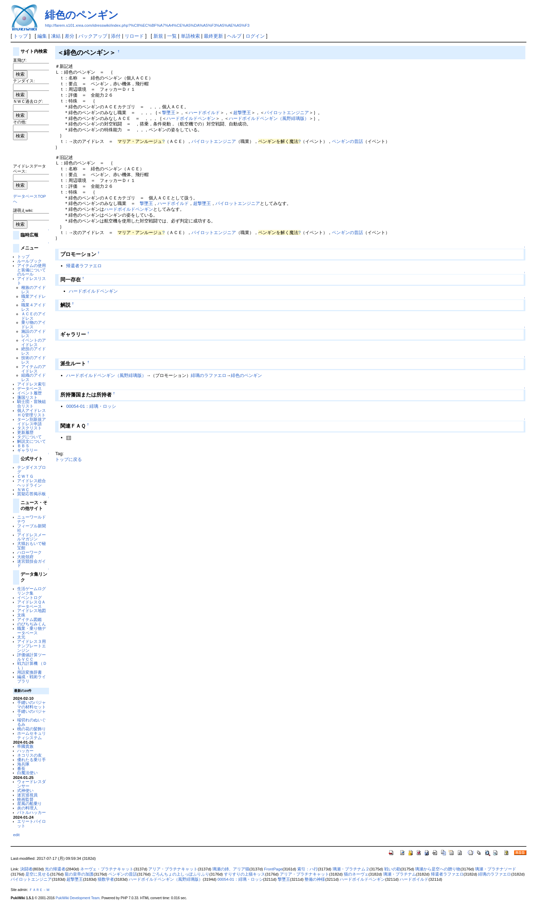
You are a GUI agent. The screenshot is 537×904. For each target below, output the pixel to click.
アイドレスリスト (31, 280)
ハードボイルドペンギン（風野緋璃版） (269, 118)
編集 (42, 36)
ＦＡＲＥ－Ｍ (39, 890)
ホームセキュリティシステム (31, 735)
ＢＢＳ (23, 445)
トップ (20, 36)
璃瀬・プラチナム (399, 874)
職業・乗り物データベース (31, 630)
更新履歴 (25, 432)
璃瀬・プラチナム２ (351, 869)
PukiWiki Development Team (78, 898)
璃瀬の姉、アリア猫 (230, 869)
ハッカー (25, 750)
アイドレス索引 (31, 384)
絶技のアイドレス (33, 350)
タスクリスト (29, 428)
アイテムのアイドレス (33, 368)
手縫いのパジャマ (31, 713)
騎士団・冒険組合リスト (31, 403)
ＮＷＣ (23, 489)
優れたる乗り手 (31, 759)
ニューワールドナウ (31, 519)
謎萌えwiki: (23, 210)
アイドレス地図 (31, 610)
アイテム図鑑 (29, 619)
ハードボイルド (204, 112)
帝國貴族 (25, 746)
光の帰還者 (55, 869)
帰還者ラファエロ (84, 265)
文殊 (21, 615)
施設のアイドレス (33, 333)
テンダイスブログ (31, 469)
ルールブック (29, 261)
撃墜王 (168, 112)
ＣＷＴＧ (25, 476)
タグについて (29, 437)
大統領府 (25, 556)
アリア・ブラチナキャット (173, 869)
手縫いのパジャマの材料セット (31, 704)
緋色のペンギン (81, 15)
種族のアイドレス (33, 289)
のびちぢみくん (31, 624)
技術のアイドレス (33, 359)
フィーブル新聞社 (31, 528)
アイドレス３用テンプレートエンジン (31, 645)
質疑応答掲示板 (31, 493)
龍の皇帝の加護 (79, 874)
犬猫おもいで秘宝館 (31, 545)
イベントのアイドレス (33, 342)
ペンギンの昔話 (347, 141)
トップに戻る (68, 459)
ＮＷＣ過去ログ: (28, 101)
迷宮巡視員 (27, 795)
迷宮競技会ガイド (31, 563)
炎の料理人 (27, 808)
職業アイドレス (33, 298)
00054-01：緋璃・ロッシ (91, 406)
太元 (21, 637)
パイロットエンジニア (286, 112)
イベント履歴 (29, 393)
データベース (29, 388)
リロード (134, 36)
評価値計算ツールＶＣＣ (31, 656)
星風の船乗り (29, 803)
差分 (69, 36)
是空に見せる (37, 874)
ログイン (255, 36)
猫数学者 (106, 879)
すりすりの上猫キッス (244, 874)
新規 (158, 36)
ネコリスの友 (29, 755)
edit (16, 834)
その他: (19, 122)
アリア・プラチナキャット (304, 874)
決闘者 (26, 869)
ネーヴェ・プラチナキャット (107, 869)
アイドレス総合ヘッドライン (31, 482)
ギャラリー (27, 450)
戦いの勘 (392, 869)
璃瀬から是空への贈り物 (437, 869)
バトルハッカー (31, 812)
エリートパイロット (31, 823)
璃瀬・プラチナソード (495, 869)
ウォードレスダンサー (31, 783)
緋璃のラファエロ (208, 375)
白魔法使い (27, 772)
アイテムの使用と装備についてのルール (31, 270)
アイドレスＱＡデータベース (31, 604)
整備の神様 (314, 879)
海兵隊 (23, 764)
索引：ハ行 (307, 869)
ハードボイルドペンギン (190, 118)
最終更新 (213, 36)
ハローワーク (29, 552)
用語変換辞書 (29, 672)
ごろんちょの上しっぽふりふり (180, 874)
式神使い (25, 790)
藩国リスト (27, 397)
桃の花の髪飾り (31, 728)
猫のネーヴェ (356, 874)
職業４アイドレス (33, 307)
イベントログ (29, 597)
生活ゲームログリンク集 (31, 590)
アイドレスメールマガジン (31, 537)
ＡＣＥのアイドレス (33, 315)
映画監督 (25, 799)
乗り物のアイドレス (33, 324)
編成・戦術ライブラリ (31, 678)
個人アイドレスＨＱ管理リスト (31, 412)
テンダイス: (24, 80)
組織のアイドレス (33, 377)
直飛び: (19, 60)
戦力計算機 (27, 663)
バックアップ (92, 36)
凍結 (56, 36)
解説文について (31, 441)
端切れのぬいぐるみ (31, 722)
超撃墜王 (242, 112)
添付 (116, 36)
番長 (21, 768)
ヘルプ (234, 36)
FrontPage (273, 869)
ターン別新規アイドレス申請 (31, 421)
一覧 (172, 36)
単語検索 (190, 36)
